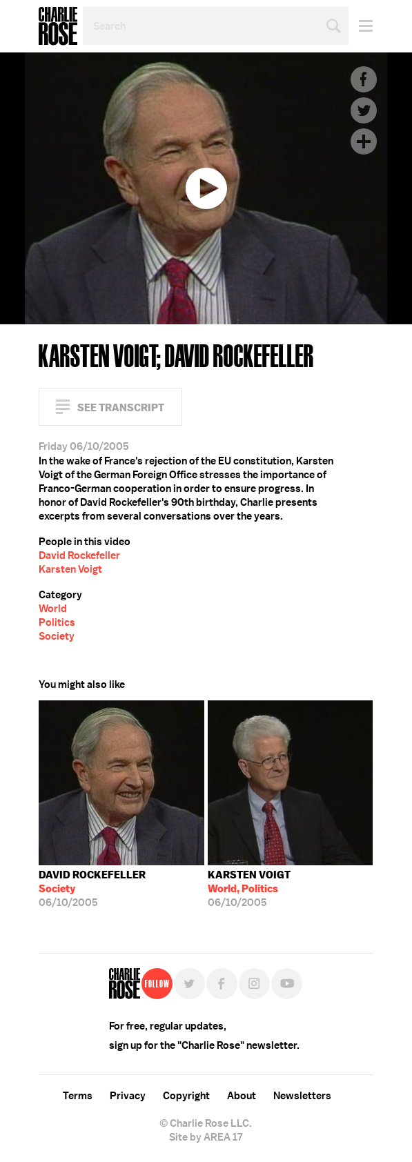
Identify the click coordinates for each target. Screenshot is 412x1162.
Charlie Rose (58, 26)
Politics (57, 622)
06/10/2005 (92, 888)
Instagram (254, 983)
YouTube (286, 983)
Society (57, 636)
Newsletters (302, 1096)
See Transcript (120, 407)
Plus (364, 141)
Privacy (128, 1096)
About (241, 1096)
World (53, 609)
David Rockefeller (79, 555)
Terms (77, 1096)
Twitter (364, 110)
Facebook (364, 79)
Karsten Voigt (70, 569)
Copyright (186, 1096)
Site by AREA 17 (205, 1137)
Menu (361, 26)
